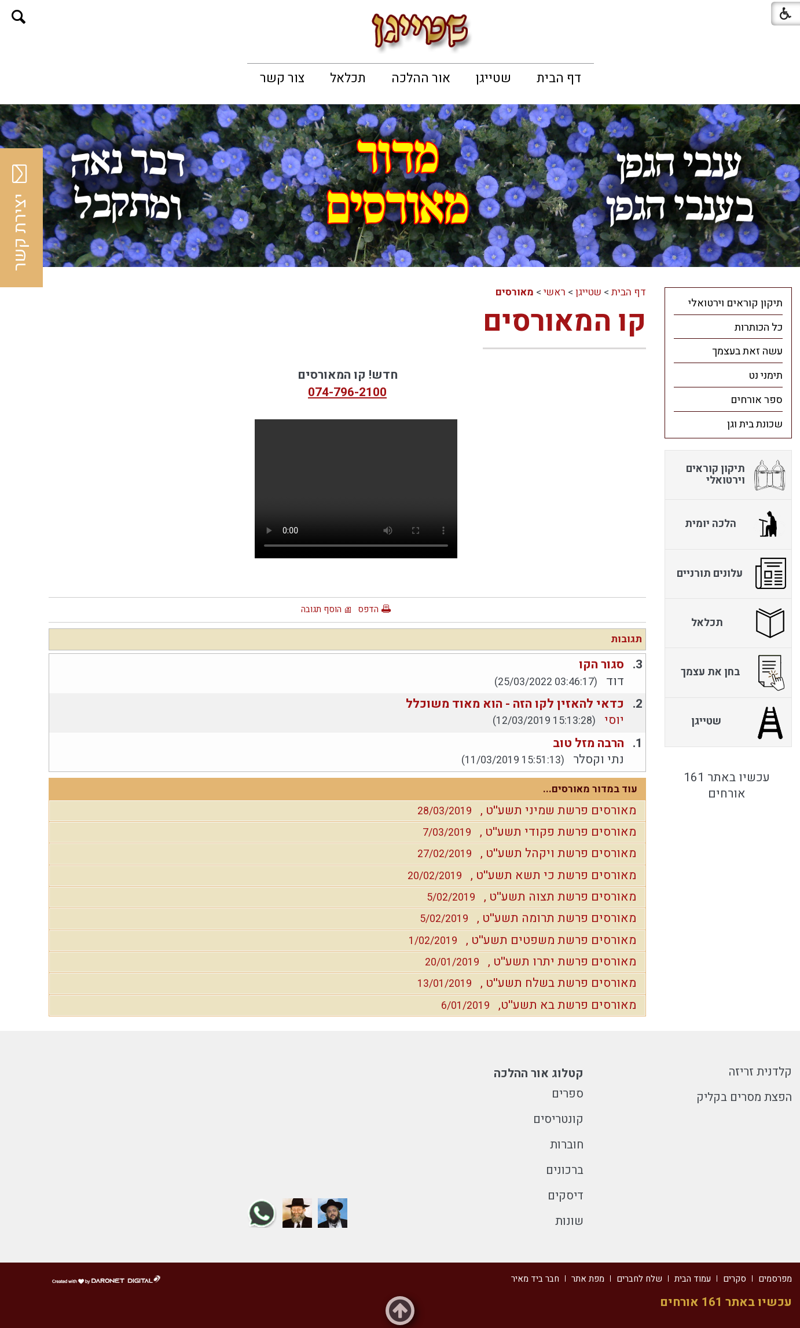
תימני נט (765, 375)
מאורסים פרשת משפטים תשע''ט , (519, 940)
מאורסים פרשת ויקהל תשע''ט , (524, 853)
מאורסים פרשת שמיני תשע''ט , (524, 811)
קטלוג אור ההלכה (539, 1073)
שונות (569, 1221)
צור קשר (282, 78)
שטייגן (493, 78)
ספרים (568, 1093)
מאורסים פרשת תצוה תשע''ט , (528, 897)
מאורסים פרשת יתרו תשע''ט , (527, 962)
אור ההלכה (420, 78)
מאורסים (515, 292)
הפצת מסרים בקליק (744, 1097)
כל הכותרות (759, 327)
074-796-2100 (347, 392)
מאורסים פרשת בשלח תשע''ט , (524, 983)
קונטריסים (558, 1119)
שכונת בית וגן (755, 424)
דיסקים (566, 1195)
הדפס (368, 609)
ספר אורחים (757, 400)
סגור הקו (601, 665)
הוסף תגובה (321, 609)
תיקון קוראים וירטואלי (735, 303)
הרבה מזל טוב (588, 743)
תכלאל (348, 78)
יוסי (614, 720)
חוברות (567, 1144)
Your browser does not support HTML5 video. (356, 488)
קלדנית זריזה (760, 1071)
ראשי (555, 292)
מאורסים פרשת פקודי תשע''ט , (526, 832)
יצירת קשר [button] (20, 217)
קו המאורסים (564, 322)
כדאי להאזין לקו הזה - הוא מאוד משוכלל (515, 704)
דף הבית (559, 78)
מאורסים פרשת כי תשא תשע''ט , (519, 875)
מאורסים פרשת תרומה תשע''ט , (525, 918)
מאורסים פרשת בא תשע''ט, (535, 1005)
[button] (18, 17)
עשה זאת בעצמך (747, 351)
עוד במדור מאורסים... (590, 789)
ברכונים (565, 1170)
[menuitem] (559, 78)
